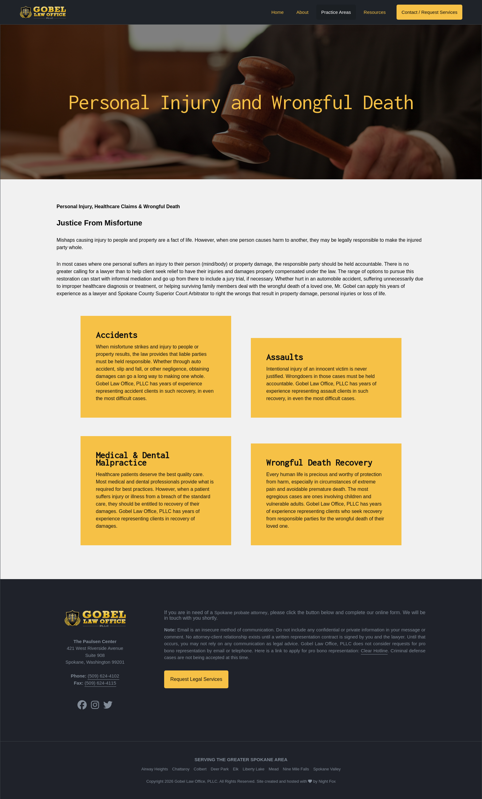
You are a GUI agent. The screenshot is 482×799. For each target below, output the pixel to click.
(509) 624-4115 (100, 683)
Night (323, 781)
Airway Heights (154, 769)
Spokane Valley (327, 769)
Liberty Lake (253, 769)
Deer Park (220, 769)
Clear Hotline (374, 650)
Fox (332, 781)
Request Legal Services (196, 679)
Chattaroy (180, 769)
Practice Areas (336, 12)
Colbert (200, 769)
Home (277, 12)
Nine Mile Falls (296, 769)
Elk (236, 769)
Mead (274, 769)
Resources (375, 12)
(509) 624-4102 (103, 675)
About (302, 12)
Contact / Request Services (429, 12)
